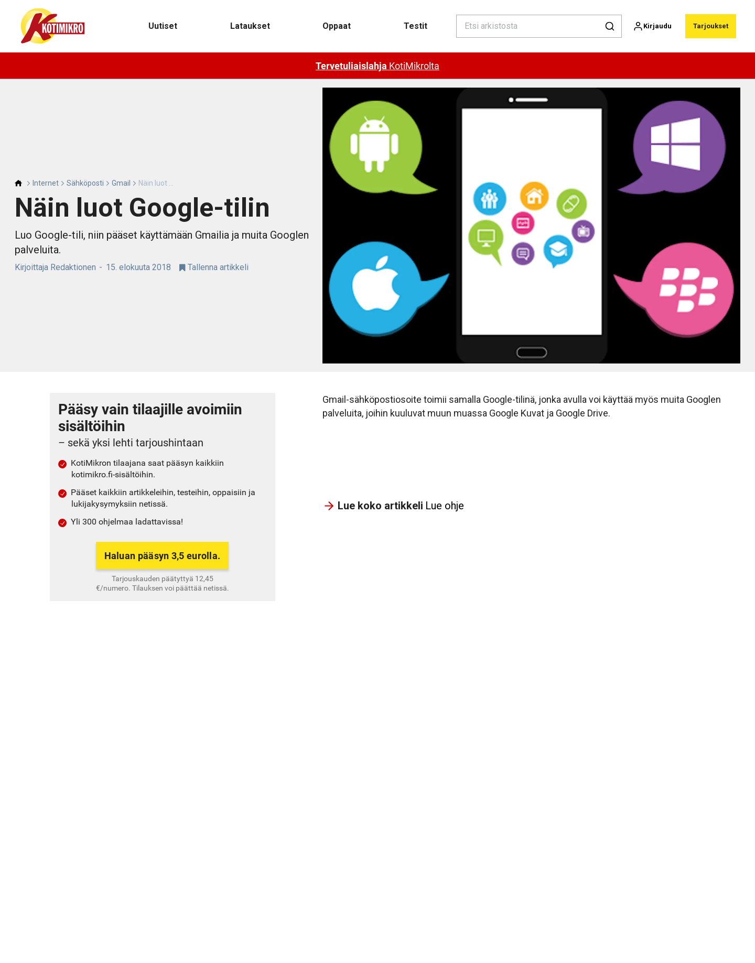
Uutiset (162, 26)
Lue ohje (444, 505)
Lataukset (250, 26)
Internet (46, 183)
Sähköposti (85, 183)
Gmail (121, 183)
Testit (415, 26)
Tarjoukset (710, 26)
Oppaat (336, 26)
